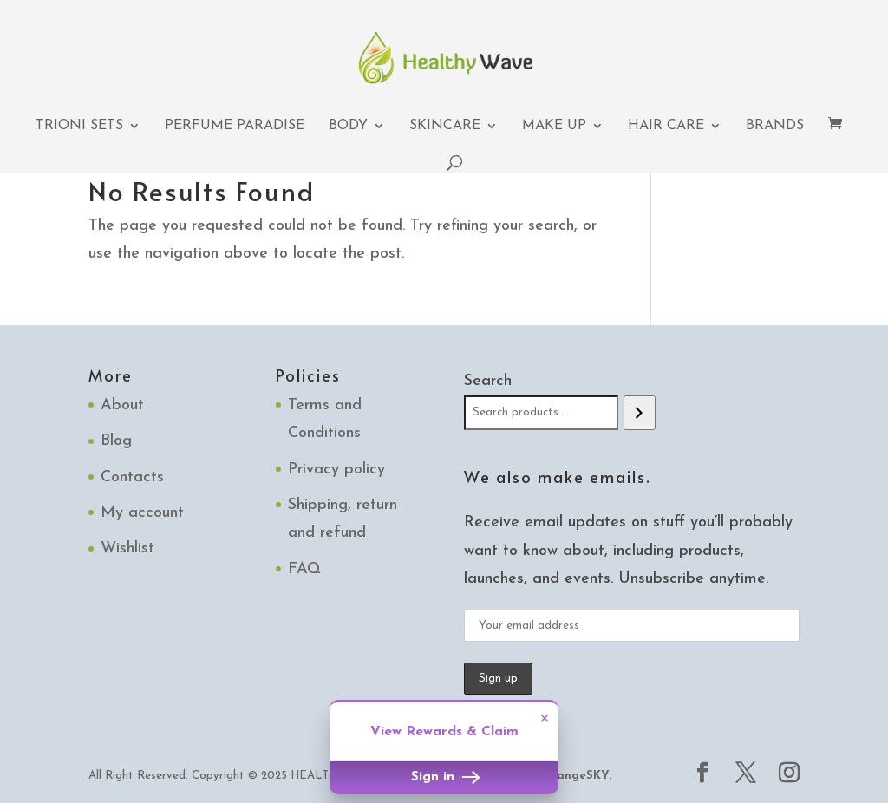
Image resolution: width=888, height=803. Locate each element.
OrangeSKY (576, 775)
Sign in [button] (444, 777)
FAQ (304, 569)
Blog (116, 441)
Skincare (444, 126)
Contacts (132, 477)
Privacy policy (336, 469)
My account (142, 513)
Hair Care (666, 126)
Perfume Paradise (234, 126)
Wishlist (127, 548)
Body (348, 126)
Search (488, 381)
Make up (554, 126)
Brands (775, 126)
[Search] (640, 412)
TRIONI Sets (79, 126)
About (122, 405)
